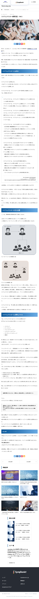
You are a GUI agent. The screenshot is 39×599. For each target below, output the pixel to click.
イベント (4, 583)
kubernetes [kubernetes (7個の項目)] (13, 552)
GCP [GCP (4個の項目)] (25, 549)
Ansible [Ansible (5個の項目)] (11, 549)
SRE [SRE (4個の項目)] (21, 552)
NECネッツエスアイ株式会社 (31, 593)
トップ (3, 577)
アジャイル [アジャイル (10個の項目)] (22, 554)
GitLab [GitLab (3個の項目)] (10, 551)
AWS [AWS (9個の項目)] (18, 549)
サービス (4, 580)
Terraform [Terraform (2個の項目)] (27, 552)
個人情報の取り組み (6, 593)
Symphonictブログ (6, 587)
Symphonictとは (25, 577)
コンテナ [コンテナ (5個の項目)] (14, 556)
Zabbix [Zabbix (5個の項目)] (11, 554)
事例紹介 (23, 580)
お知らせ (23, 583)
